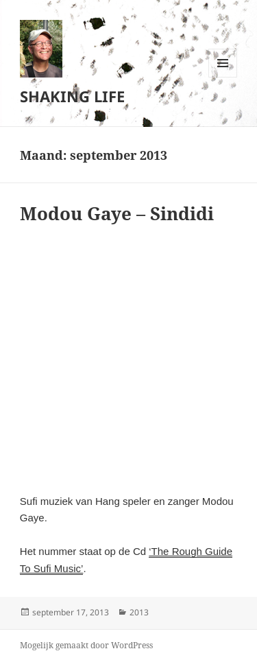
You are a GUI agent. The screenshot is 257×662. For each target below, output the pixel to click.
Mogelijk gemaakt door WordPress (86, 645)
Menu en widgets (223, 77)
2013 (139, 612)
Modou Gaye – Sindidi (117, 213)
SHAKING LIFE (72, 96)
